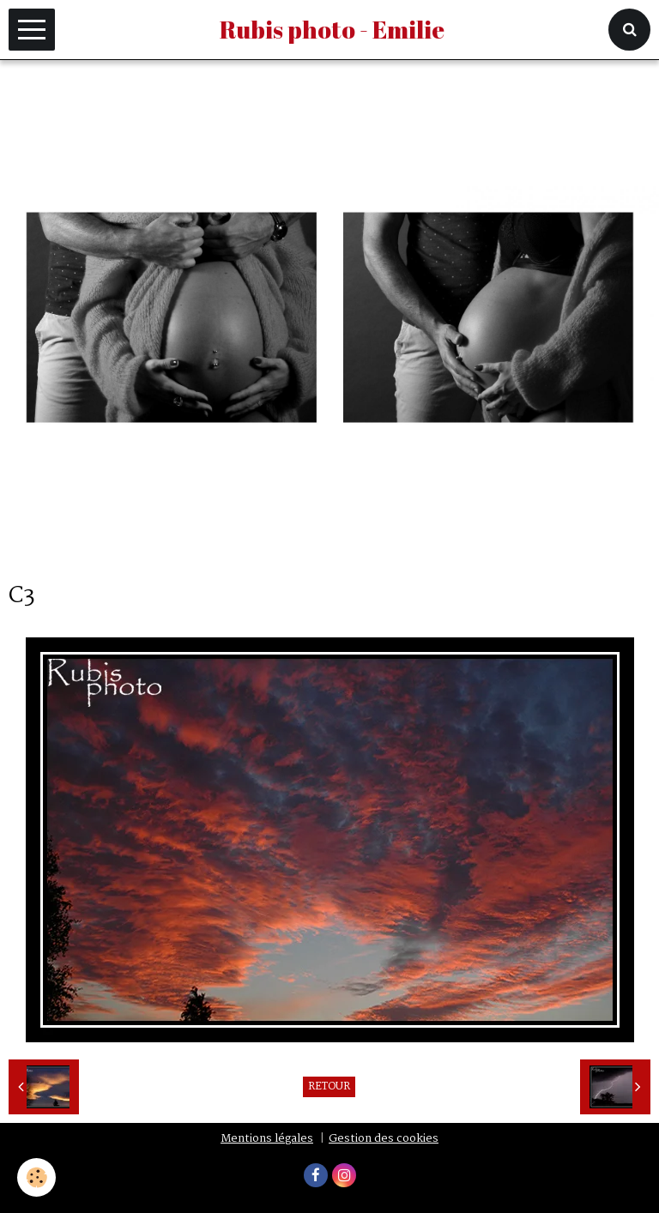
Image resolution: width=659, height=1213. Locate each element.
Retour (329, 1086)
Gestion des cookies (383, 1139)
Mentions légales (267, 1139)
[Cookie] (36, 1177)
